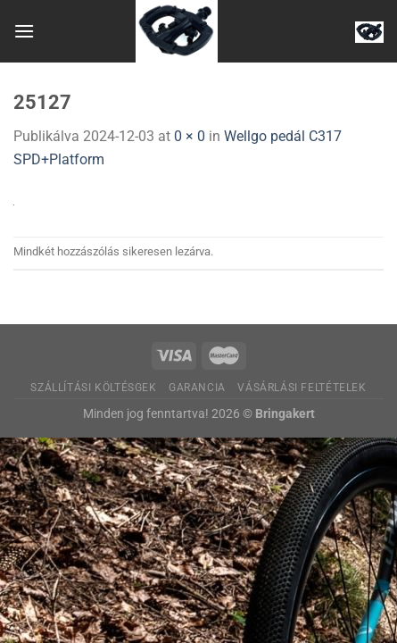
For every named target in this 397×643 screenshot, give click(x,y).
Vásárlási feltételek (301, 387)
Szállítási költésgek (93, 387)
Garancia (197, 387)
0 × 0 (189, 136)
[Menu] (24, 31)
